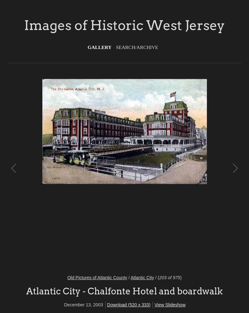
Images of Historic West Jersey (124, 25)
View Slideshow (169, 304)
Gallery (100, 47)
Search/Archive (137, 47)
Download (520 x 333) (129, 304)
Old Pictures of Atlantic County (97, 277)
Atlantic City (142, 277)
